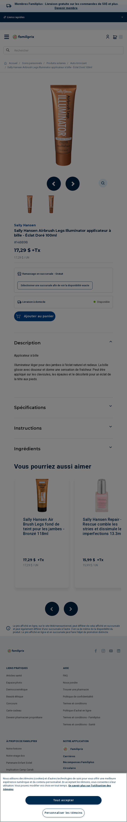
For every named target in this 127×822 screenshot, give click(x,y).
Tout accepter (63, 800)
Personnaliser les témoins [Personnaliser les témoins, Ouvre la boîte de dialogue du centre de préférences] (63, 813)
